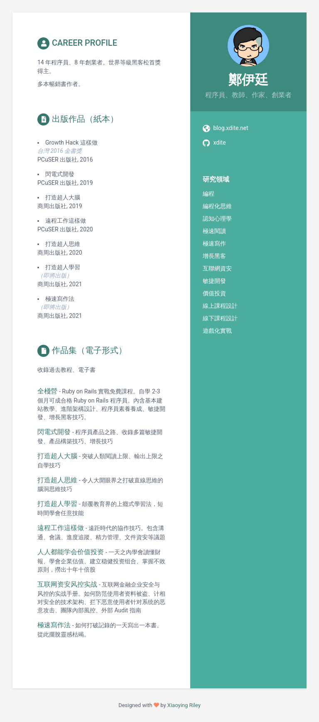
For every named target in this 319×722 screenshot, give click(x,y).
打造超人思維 (57, 480)
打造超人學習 (57, 504)
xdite (219, 142)
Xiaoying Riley (184, 705)
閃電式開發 (54, 432)
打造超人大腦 (57, 456)
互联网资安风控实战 (67, 584)
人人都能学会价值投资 (70, 552)
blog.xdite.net (230, 128)
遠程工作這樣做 (60, 528)
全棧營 (47, 391)
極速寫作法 (54, 625)
